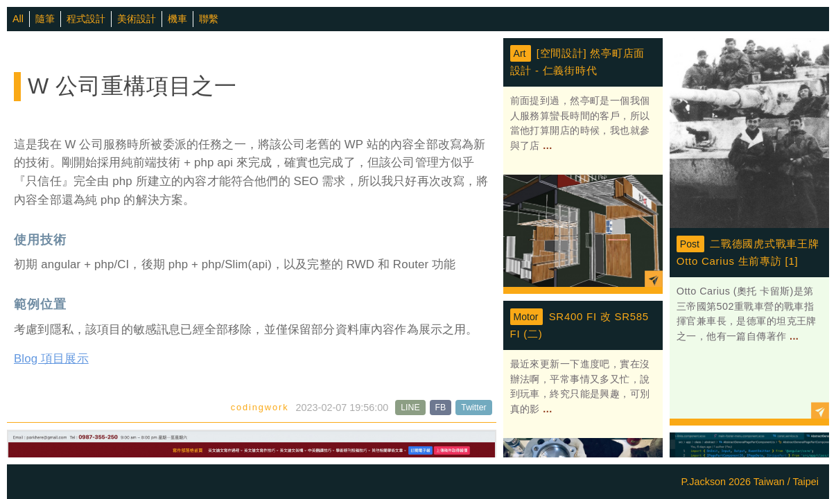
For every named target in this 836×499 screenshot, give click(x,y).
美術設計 (136, 18)
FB (440, 407)
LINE (410, 407)
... (546, 145)
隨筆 (45, 18)
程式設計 (86, 18)
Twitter (473, 407)
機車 (177, 18)
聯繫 (208, 18)
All (18, 18)
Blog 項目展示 (51, 358)
